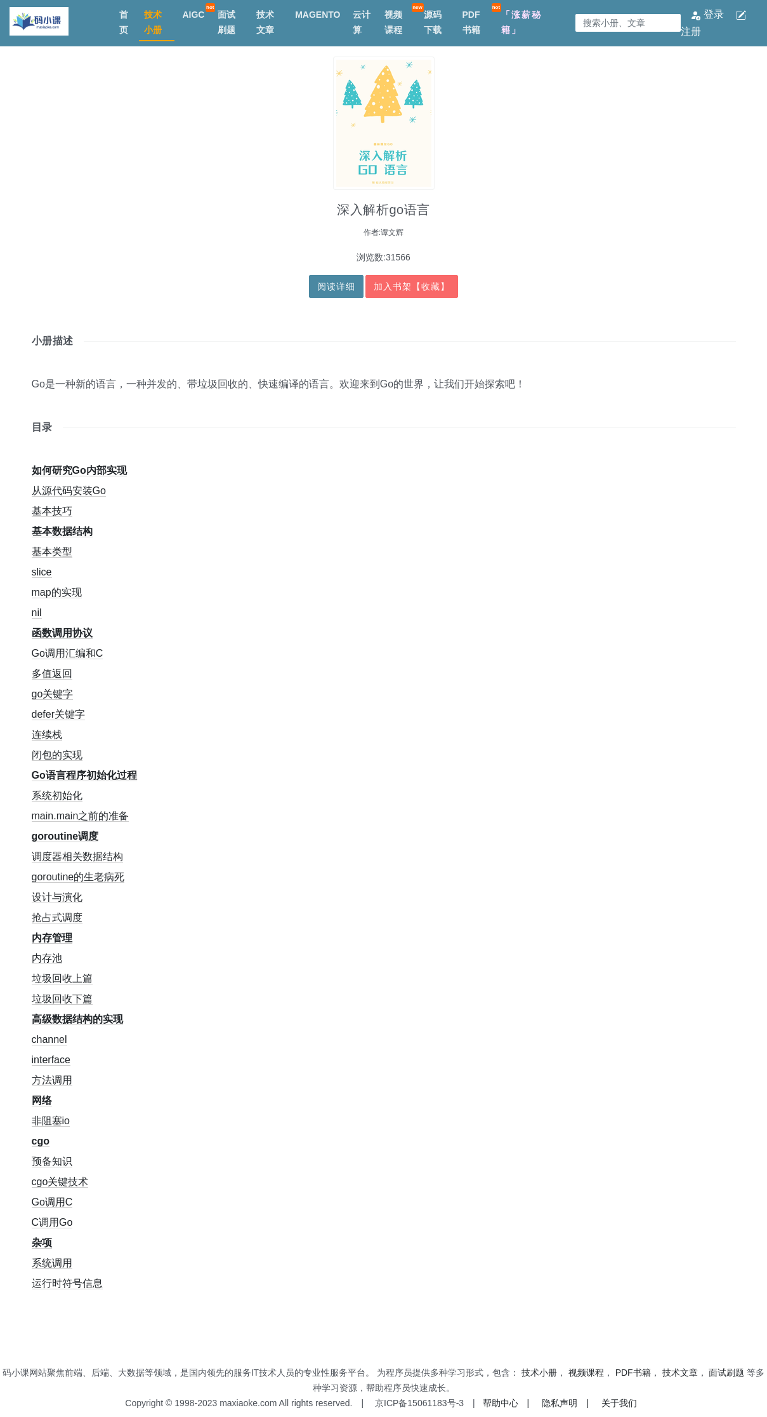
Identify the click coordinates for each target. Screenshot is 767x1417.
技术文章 (265, 22)
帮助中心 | (506, 1403)
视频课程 (393, 22)
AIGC (193, 15)
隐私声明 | (565, 1403)
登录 (708, 14)
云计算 (361, 22)
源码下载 (433, 22)
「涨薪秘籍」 (521, 22)
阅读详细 (336, 286)
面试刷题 (226, 22)
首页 (123, 22)
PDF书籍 (471, 22)
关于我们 (619, 1403)
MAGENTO (317, 15)
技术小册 (153, 22)
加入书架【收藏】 (412, 286)
